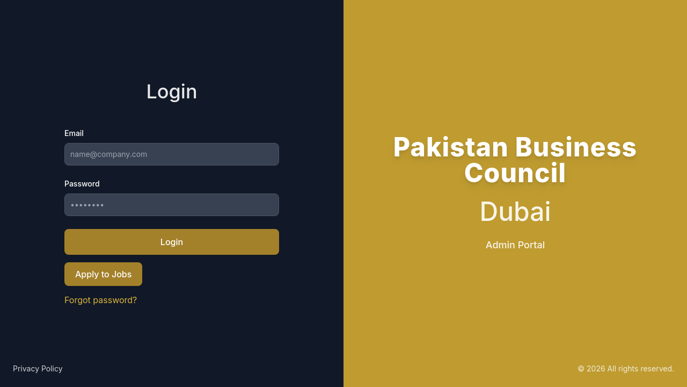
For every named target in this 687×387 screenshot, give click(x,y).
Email (74, 133)
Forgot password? (100, 300)
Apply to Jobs (103, 274)
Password (82, 183)
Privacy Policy (38, 368)
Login (171, 241)
